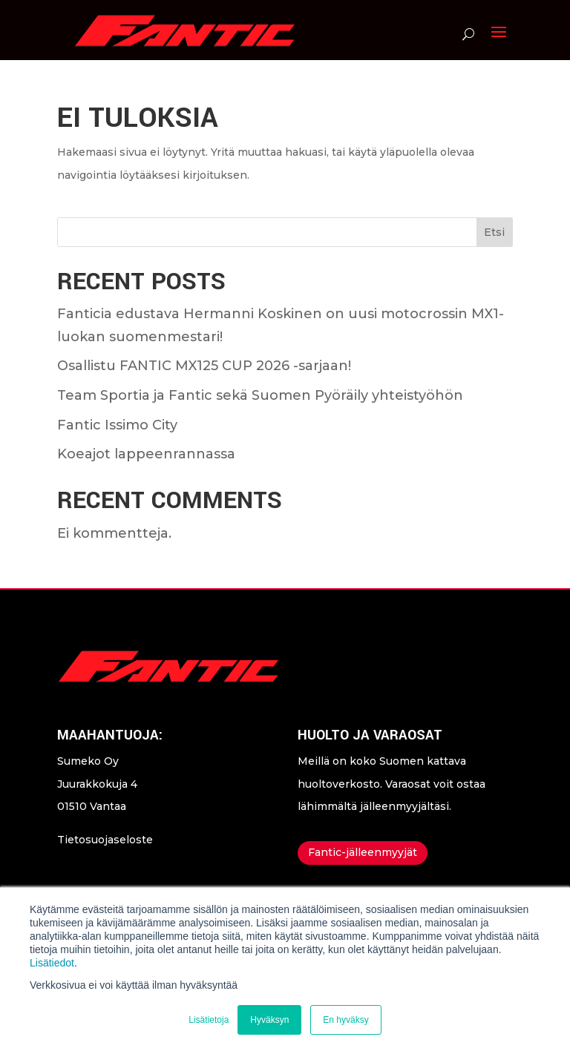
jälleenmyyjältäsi (404, 806)
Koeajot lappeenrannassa (146, 454)
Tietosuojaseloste (105, 839)
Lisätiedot (52, 963)
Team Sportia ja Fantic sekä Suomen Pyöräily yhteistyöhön (260, 395)
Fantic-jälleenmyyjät (362, 852)
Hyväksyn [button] (269, 1020)
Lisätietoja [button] (209, 1020)
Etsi (494, 232)
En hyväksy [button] (345, 1020)
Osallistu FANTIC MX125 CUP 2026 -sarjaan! (204, 366)
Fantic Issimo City (117, 425)
